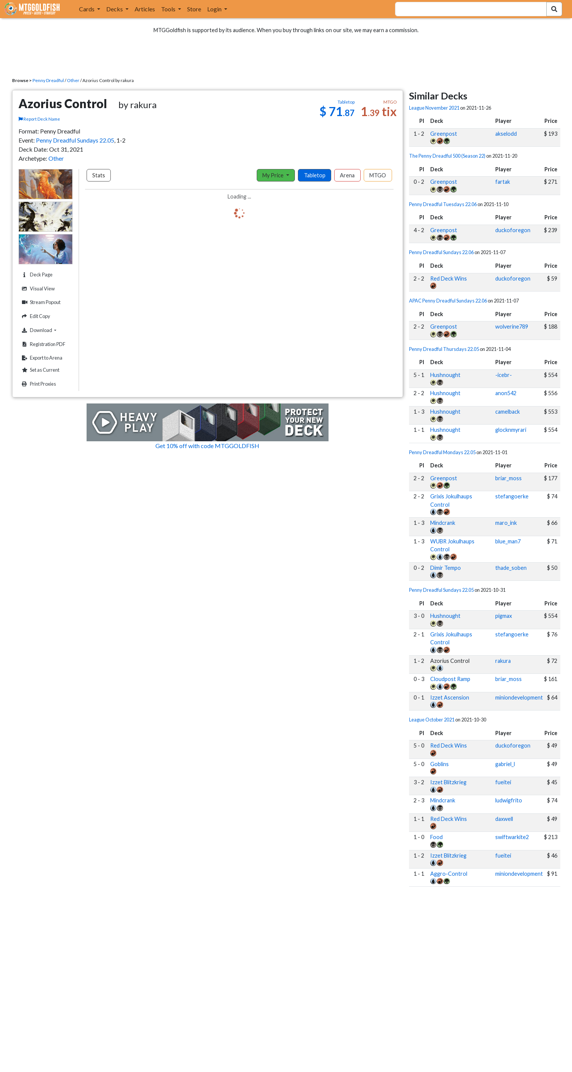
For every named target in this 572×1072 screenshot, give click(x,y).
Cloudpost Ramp (450, 679)
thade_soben (511, 568)
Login (215, 8)
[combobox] (466, 9)
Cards (87, 8)
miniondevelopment (519, 697)
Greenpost (443, 133)
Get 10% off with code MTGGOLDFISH (207, 445)
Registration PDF (42, 344)
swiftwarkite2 (512, 837)
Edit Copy (35, 316)
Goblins (439, 764)
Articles (145, 8)
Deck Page (36, 274)
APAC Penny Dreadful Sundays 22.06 (448, 301)
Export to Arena (41, 357)
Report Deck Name (39, 118)
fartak (502, 181)
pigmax (503, 616)
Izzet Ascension (449, 697)
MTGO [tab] (377, 175)
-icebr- (503, 375)
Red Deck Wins (448, 278)
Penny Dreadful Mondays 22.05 (442, 452)
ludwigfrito (508, 800)
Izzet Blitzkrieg (448, 782)
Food (436, 837)
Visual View (37, 288)
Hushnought (445, 375)
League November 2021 (434, 108)
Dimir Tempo (445, 568)
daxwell (504, 819)
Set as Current (39, 370)
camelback (507, 411)
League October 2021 (431, 720)
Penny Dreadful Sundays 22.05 (75, 140)
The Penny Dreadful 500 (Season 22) (447, 156)
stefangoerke (512, 496)
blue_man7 (508, 541)
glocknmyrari (510, 430)
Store (194, 8)
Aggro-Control (448, 873)
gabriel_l (505, 764)
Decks (115, 8)
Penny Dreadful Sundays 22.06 (441, 252)
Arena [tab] (347, 175)
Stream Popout (40, 302)
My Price (273, 175)
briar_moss (508, 478)
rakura (503, 661)
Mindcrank (442, 523)
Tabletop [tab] (315, 175)
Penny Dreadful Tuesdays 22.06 (443, 204)
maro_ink (506, 523)
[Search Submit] (554, 9)
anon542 (505, 393)
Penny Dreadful (48, 80)
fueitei (503, 782)
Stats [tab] (98, 175)
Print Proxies (38, 384)
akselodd (506, 133)
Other (73, 80)
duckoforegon (512, 230)
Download (46, 330)
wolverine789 (511, 326)
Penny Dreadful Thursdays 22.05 (444, 349)
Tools (169, 8)
